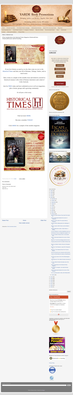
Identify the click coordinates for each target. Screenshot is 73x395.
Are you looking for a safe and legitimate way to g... (61, 231)
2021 (51, 276)
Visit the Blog (60, 65)
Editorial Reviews (60, 72)
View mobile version (24, 223)
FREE (10, 86)
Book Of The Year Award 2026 (49, 27)
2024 (51, 194)
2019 (51, 280)
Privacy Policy (21, 31)
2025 (51, 192)
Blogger (43, 390)
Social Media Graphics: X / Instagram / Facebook (23, 29)
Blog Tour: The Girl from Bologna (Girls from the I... (61, 239)
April (52, 210)
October (53, 200)
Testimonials (63, 29)
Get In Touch (59, 83)
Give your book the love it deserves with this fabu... (61, 252)
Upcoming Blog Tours (6, 29)
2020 (51, 278)
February (53, 213)
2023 (51, 195)
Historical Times (8, 71)
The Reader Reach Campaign (23, 27)
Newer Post (5, 220)
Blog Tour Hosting (39, 29)
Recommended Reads (50, 29)
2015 (51, 286)
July (52, 205)
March (52, 212)
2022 (51, 197)
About (58, 29)
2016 (51, 285)
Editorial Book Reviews (36, 27)
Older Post (43, 220)
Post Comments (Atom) (11, 226)
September (53, 202)
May (52, 208)
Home (3, 27)
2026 (51, 190)
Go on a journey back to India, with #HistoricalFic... (61, 272)
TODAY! (30, 120)
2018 (51, 281)
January (53, 274)
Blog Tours (60, 27)
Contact (3, 31)
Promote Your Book (11, 27)
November (53, 198)
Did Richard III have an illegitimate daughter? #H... (60, 232)
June (52, 207)
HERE (29, 116)
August (52, 203)
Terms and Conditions (11, 31)
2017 (51, 283)
